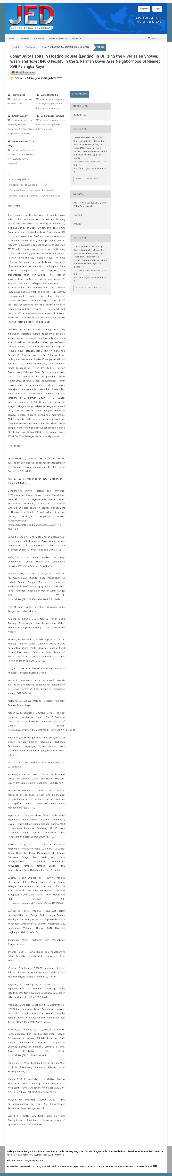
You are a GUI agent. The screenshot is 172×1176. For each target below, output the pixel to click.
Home (11, 39)
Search (153, 38)
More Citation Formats (87, 179)
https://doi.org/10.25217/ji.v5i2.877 (34, 1022)
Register (144, 9)
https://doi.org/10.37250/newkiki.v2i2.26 (34, 1092)
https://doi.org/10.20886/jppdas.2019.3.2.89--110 (34, 525)
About (75, 39)
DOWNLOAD (81, 94)
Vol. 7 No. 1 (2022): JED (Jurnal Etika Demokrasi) (65, 47)
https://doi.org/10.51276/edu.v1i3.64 (27, 1055)
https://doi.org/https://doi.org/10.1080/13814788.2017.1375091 (41, 730)
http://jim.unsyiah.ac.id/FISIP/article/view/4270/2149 (35, 903)
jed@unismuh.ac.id (34, 1161)
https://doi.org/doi (17, 521)
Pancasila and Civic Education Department (63, 1167)
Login (157, 9)
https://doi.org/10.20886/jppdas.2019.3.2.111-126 (34, 599)
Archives (39, 39)
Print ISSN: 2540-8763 (148, 22)
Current (24, 39)
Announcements (58, 39)
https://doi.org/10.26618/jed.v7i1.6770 (41, 78)
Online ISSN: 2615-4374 (147, 18)
